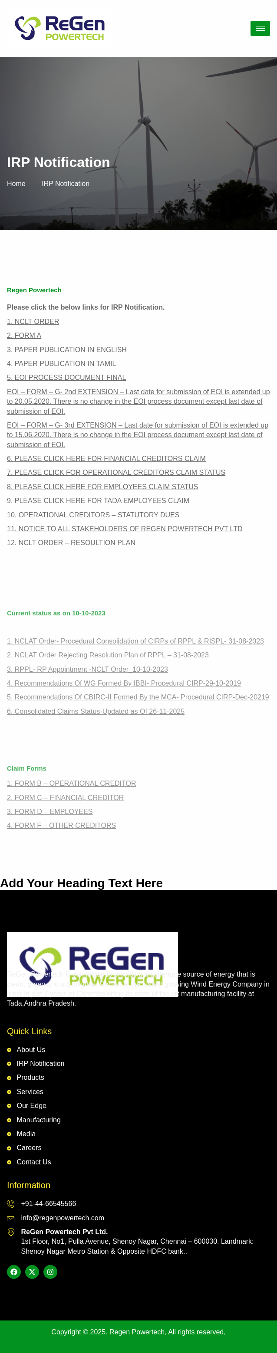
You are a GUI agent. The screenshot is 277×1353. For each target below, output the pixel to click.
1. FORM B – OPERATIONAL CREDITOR (71, 783)
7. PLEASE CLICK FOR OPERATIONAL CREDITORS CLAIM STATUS (116, 472)
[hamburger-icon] (260, 28)
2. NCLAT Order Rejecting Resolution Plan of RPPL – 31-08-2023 (108, 655)
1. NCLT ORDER (33, 321)
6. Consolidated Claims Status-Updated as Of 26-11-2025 (96, 711)
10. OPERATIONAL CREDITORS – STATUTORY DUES (93, 515)
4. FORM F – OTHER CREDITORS (61, 825)
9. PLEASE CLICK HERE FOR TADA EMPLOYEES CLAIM (98, 500)
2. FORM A (24, 335)
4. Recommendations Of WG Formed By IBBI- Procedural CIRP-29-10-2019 (124, 683)
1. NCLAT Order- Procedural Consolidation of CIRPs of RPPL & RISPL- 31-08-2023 (135, 641)
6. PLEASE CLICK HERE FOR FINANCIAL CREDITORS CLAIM (106, 458)
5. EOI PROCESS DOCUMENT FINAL (66, 377)
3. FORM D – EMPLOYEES (49, 811)
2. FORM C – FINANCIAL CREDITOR (65, 797)
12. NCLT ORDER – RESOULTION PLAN (71, 542)
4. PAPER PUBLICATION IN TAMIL (61, 363)
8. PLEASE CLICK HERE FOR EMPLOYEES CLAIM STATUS (102, 486)
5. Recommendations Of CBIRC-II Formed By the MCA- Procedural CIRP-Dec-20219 (138, 697)
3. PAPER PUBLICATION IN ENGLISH (67, 349)
